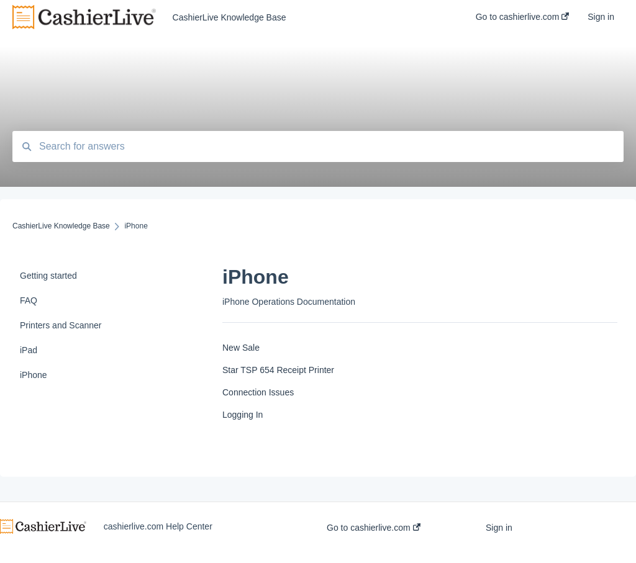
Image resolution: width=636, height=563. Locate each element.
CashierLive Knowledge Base (229, 17)
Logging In (242, 415)
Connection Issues (258, 392)
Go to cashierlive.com (373, 528)
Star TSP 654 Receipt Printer (278, 370)
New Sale (241, 348)
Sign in (499, 528)
